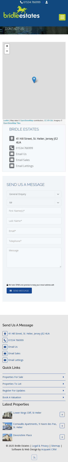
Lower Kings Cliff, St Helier (27, 412)
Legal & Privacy (40, 445)
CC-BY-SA (48, 120)
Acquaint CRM (48, 449)
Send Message (19, 290)
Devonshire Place (22, 435)
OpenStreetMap (26, 120)
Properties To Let (11, 383)
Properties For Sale (12, 377)
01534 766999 (30, 2)
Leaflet (6, 120)
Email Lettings (25, 166)
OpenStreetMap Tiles (11, 123)
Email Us (21, 154)
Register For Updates (13, 390)
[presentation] (27, 276)
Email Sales (23, 160)
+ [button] (7, 46)
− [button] (7, 51)
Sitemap (55, 445)
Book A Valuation (11, 397)
